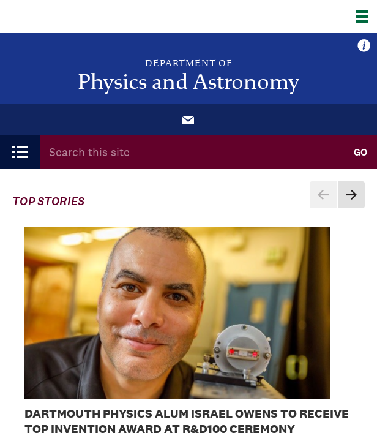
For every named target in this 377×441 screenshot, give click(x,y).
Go (360, 152)
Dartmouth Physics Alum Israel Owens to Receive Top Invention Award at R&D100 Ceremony (186, 421)
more (364, 46)
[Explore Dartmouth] (366, 16)
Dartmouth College (71, 16)
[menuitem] (188, 119)
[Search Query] (191, 152)
